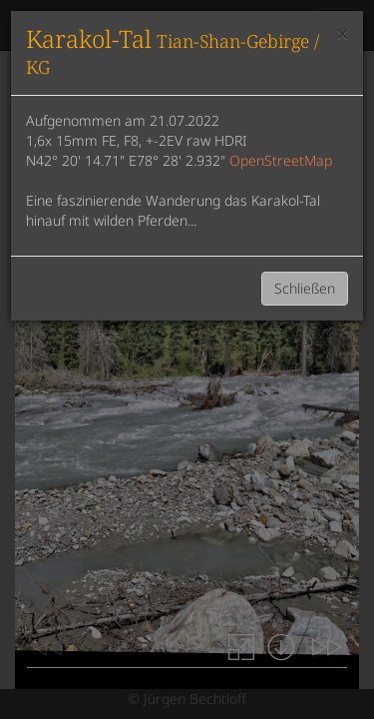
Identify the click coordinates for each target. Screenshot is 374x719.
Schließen (304, 288)
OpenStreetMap (280, 160)
